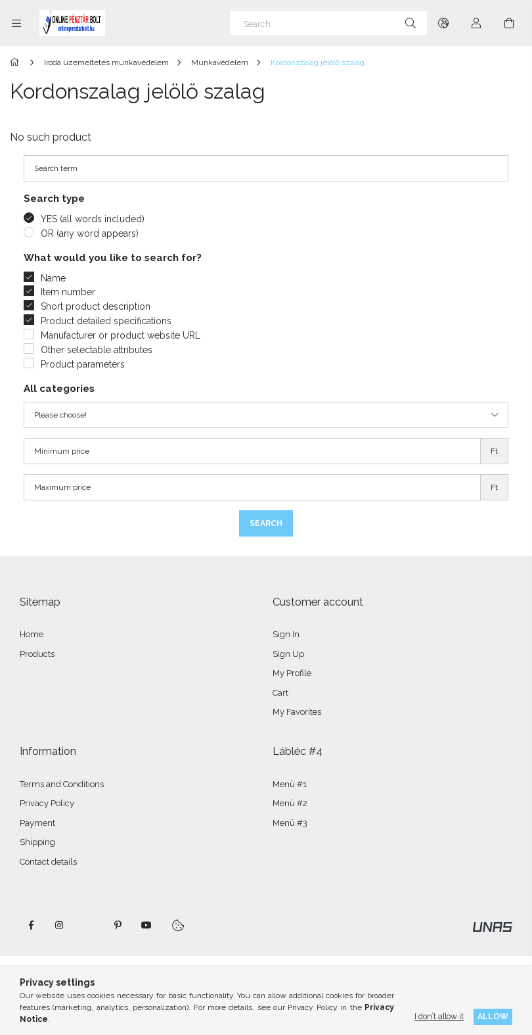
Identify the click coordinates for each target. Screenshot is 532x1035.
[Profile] (476, 23)
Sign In (286, 634)
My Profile (292, 673)
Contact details (48, 862)
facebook (31, 925)
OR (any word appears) (90, 233)
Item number (68, 292)
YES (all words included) (92, 219)
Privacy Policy (47, 803)
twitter (89, 925)
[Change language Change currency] (443, 23)
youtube (146, 925)
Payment (37, 823)
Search (266, 523)
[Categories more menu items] (16, 23)
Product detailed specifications (106, 321)
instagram (60, 925)
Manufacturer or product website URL (120, 335)
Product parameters (83, 364)
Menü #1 (290, 784)
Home (31, 634)
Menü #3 (290, 823)
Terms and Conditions (62, 784)
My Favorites (297, 712)
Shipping (37, 842)
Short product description (95, 306)
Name (53, 278)
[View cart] (509, 23)
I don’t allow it (439, 1016)
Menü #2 (290, 803)
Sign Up (288, 654)
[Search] (328, 23)
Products (37, 654)
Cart (280, 693)
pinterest (117, 925)
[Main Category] (17, 62)
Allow (492, 1016)
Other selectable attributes (96, 350)
